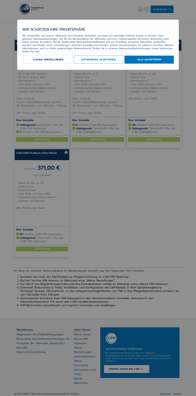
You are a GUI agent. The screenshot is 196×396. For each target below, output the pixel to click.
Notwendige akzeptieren (98, 59)
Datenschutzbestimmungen (135, 48)
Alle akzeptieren (149, 59)
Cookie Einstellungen (48, 59)
